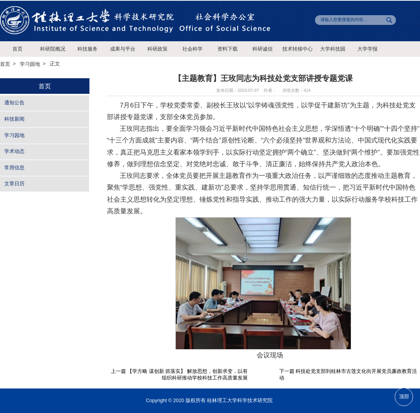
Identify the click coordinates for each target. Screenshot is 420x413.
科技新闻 (14, 119)
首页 (17, 49)
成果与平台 (122, 49)
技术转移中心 (297, 49)
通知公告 (14, 103)
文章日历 (14, 184)
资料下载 (227, 49)
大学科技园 (332, 49)
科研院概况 (52, 49)
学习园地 (30, 64)
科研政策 (157, 49)
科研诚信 (262, 49)
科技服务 (87, 49)
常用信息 (14, 167)
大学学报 (367, 49)
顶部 (404, 396)
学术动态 (14, 151)
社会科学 (192, 49)
